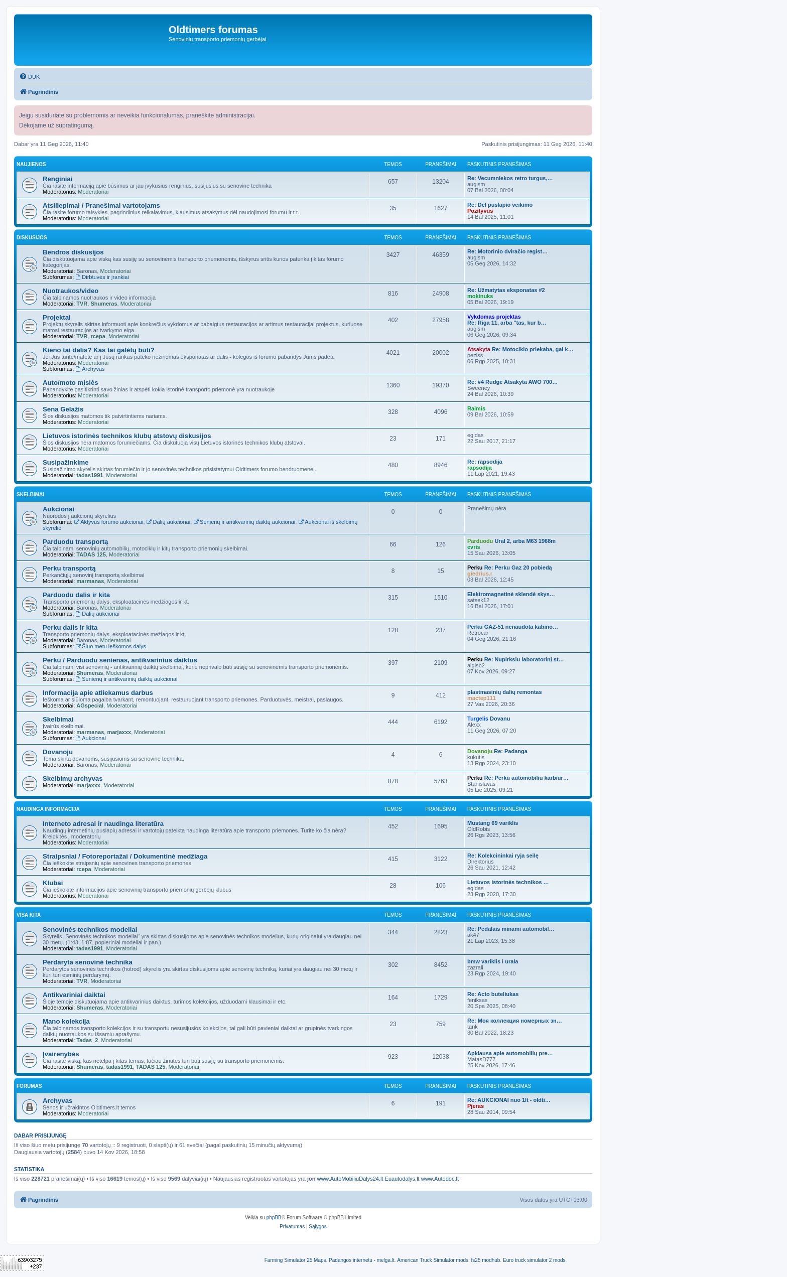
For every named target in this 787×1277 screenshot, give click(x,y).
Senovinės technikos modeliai (90, 929)
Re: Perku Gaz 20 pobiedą (518, 567)
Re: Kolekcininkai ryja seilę (503, 856)
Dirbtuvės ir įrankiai (101, 277)
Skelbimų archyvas (73, 778)
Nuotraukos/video (70, 291)
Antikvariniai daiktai (74, 995)
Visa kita (29, 915)
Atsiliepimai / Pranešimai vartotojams (101, 205)
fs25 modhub (485, 1260)
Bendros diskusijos (73, 252)
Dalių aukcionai (168, 522)
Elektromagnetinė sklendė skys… (511, 594)
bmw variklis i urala (492, 961)
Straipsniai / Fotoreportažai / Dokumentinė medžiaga (125, 856)
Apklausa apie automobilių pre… (510, 1053)
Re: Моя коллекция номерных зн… (514, 1021)
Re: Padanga (511, 751)
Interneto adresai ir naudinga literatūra (103, 823)
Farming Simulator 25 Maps (295, 1260)
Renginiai (57, 179)
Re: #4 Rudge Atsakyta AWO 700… (512, 382)
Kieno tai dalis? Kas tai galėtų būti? (99, 350)
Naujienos (31, 164)
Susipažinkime (66, 462)
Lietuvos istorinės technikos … (508, 882)
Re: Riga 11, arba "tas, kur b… (506, 323)
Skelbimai (30, 494)
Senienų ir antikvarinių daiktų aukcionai (244, 522)
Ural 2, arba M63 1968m (525, 541)
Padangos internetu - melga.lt (362, 1260)
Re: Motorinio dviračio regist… (507, 251)
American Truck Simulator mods (432, 1260)
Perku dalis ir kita (70, 627)
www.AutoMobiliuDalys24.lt (350, 1179)
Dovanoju (58, 752)
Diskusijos (32, 237)
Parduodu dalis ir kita (76, 595)
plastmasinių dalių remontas (504, 692)
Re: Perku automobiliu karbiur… (526, 778)
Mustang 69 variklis (492, 823)
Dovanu (500, 719)
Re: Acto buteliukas (492, 994)
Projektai (57, 317)
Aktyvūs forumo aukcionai (108, 522)
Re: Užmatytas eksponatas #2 (506, 290)
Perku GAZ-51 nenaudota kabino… (512, 627)
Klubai (53, 883)
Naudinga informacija (48, 809)
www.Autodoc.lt (440, 1179)
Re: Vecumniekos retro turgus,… (510, 178)
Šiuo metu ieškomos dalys (110, 646)
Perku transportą (69, 568)
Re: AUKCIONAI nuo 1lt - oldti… (509, 1100)
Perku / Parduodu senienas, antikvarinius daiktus (120, 660)
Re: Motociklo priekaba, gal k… (533, 349)
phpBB (274, 1217)
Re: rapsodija (484, 462)
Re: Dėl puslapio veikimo (500, 205)
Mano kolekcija (66, 1021)
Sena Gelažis (63, 409)
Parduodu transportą (75, 541)
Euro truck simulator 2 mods (534, 1260)
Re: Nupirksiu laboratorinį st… (524, 659)
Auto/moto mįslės (70, 382)
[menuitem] (29, 77)
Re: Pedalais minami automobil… (511, 929)
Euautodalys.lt (402, 1179)
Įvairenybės (61, 1054)
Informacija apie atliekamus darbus (98, 692)
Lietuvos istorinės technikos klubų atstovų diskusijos (127, 436)
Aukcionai (58, 509)
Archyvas (89, 369)
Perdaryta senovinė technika (88, 962)
